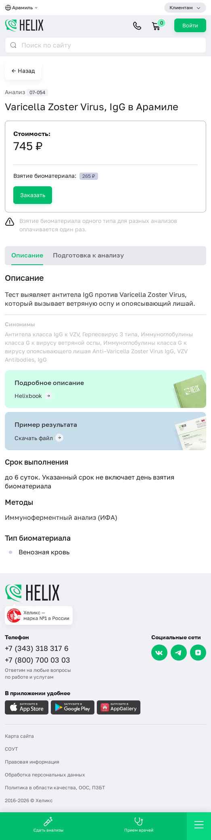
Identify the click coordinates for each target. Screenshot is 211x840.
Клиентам (181, 7)
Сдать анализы (48, 824)
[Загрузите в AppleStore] (26, 707)
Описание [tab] (27, 255)
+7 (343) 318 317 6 (37, 648)
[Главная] (105, 593)
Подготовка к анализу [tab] (88, 255)
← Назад (23, 70)
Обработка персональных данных (45, 775)
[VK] (159, 652)
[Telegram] (179, 652)
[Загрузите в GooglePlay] (72, 707)
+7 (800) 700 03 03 (37, 659)
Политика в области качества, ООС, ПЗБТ (55, 787)
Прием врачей (138, 824)
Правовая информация (32, 762)
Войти (190, 25)
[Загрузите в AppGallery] (118, 707)
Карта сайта (19, 736)
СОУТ (11, 749)
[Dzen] (198, 652)
